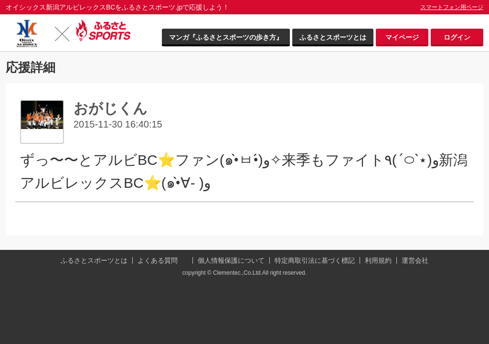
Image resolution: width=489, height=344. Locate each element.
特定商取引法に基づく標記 (315, 260)
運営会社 (415, 260)
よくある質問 (158, 260)
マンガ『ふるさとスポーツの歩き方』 (226, 37)
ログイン (457, 37)
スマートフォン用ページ (451, 7)
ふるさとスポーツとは (332, 37)
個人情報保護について (231, 260)
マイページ (402, 37)
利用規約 (378, 260)
